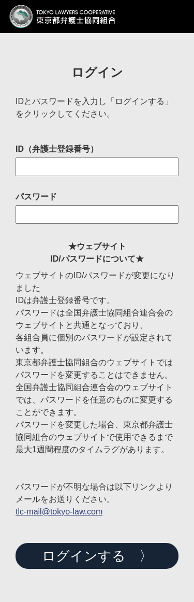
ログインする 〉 (97, 556)
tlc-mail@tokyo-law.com (59, 511)
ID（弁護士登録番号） (57, 149)
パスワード (36, 197)
